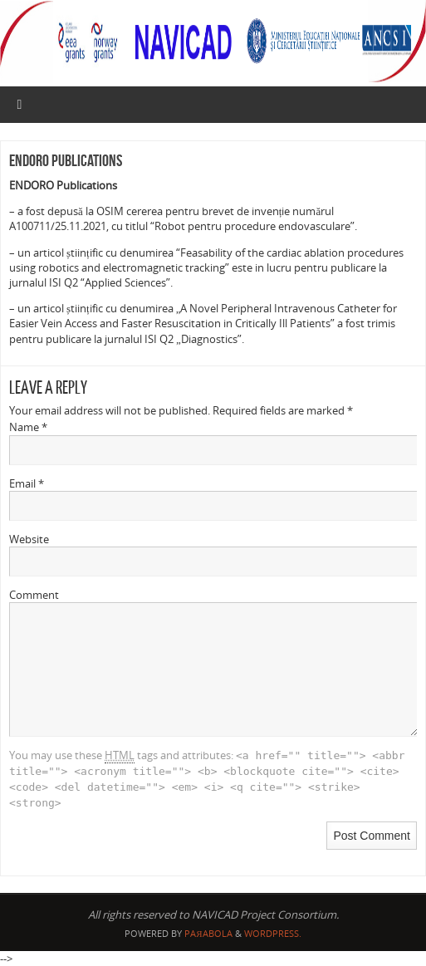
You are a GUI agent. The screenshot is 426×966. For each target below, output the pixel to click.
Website (29, 539)
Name (28, 426)
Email (26, 483)
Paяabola (208, 933)
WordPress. (272, 933)
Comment (34, 594)
